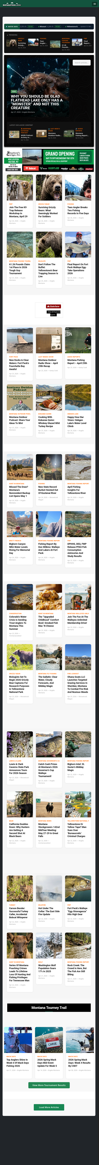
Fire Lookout (73, 673)
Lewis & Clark (15, 761)
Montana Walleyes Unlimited (80, 613)
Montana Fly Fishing (47, 673)
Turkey (12, 905)
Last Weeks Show (45, 357)
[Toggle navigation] (94, 4)
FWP (11, 204)
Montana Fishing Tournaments (23, 261)
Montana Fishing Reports (78, 483)
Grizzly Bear (44, 204)
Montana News (44, 821)
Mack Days (11, 1056)
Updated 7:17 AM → (86, 26)
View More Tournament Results (49, 1085)
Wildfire (42, 905)
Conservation (15, 613)
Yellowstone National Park (79, 821)
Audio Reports (73, 357)
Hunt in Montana (16, 483)
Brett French (15, 541)
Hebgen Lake (72, 414)
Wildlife (42, 261)
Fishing (70, 204)
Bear (11, 821)
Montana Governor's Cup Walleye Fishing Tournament (57, 761)
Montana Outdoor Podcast (21, 414)
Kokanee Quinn (44, 414)
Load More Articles (49, 1107)
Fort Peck (13, 357)
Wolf (40, 962)
